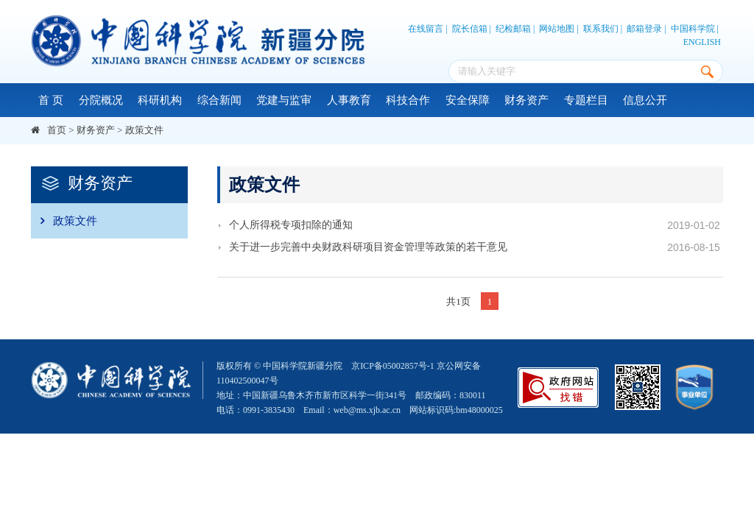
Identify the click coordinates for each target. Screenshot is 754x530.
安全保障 (467, 100)
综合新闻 (219, 100)
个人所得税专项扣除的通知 (291, 224)
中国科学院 (693, 29)
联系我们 (601, 29)
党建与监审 (283, 100)
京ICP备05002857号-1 (392, 366)
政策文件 (144, 129)
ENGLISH (702, 42)
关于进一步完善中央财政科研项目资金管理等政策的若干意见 (368, 246)
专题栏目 (586, 100)
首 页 (50, 100)
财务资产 (526, 100)
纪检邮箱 (513, 29)
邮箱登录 (644, 29)
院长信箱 (469, 29)
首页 (56, 129)
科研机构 (160, 100)
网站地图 (556, 29)
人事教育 (349, 100)
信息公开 (645, 100)
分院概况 (101, 100)
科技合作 (408, 100)
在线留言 (425, 29)
